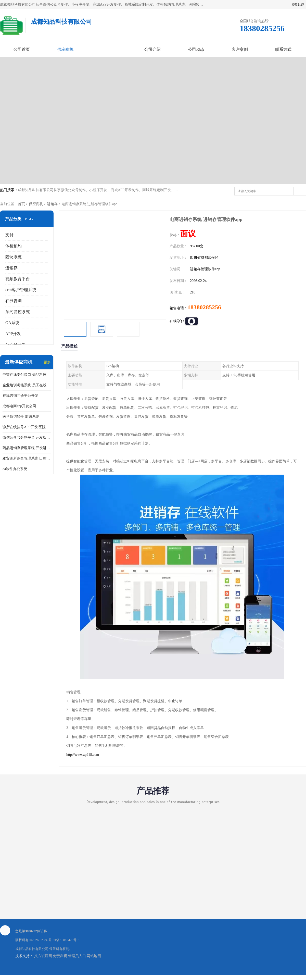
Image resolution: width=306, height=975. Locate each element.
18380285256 (204, 307)
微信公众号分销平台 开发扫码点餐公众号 (27, 437)
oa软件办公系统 (15, 469)
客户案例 (240, 49)
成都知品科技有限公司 (31, 949)
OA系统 (12, 322)
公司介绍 (152, 49)
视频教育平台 (17, 279)
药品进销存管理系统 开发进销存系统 (27, 448)
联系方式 (283, 49)
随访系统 (13, 257)
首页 (21, 204)
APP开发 (13, 333)
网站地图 (94, 956)
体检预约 (13, 246)
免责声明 (60, 956)
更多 (47, 362)
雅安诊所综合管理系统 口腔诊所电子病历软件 (27, 458)
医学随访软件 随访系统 (21, 416)
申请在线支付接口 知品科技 (24, 375)
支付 (9, 235)
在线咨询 (13, 301)
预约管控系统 (17, 312)
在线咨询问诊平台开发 (20, 396)
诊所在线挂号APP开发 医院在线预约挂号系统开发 (27, 427)
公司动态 (196, 49)
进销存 (52, 204)
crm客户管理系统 (20, 290)
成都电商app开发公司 (19, 406)
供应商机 (65, 49)
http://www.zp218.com (82, 755)
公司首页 (22, 49)
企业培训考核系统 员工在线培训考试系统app (27, 385)
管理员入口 (77, 956)
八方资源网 (43, 956)
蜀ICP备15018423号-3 (63, 940)
